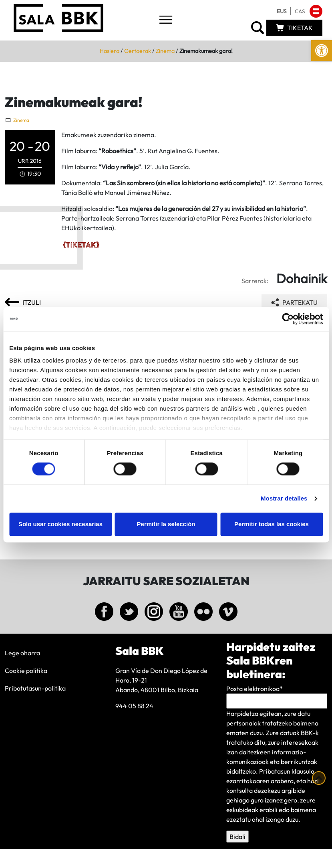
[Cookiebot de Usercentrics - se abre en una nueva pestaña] (288, 319)
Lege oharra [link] (22, 653)
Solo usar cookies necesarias (60, 524)
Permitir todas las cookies (271, 524)
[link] (321, 50)
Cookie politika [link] (26, 671)
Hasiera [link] (109, 51)
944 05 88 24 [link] (134, 706)
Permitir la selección (166, 524)
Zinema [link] (165, 51)
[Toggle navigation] (166, 20)
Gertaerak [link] (137, 51)
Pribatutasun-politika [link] (35, 688)
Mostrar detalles (284, 498)
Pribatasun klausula (286, 771)
